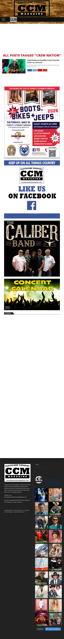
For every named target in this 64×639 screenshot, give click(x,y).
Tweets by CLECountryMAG (42, 467)
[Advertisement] (32, 38)
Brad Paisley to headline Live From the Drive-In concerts (43, 61)
